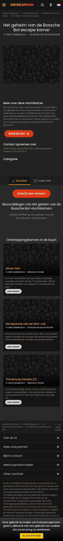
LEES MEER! (13, 291)
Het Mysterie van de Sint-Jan (26, 324)
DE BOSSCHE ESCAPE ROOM (45, 34)
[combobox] (50, 5)
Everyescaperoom (10, 13)
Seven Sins (13, 268)
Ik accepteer (31, 535)
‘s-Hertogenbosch (30, 13)
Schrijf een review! (31, 193)
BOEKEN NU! (17, 133)
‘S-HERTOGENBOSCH (14, 34)
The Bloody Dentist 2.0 (21, 379)
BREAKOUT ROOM (36, 272)
